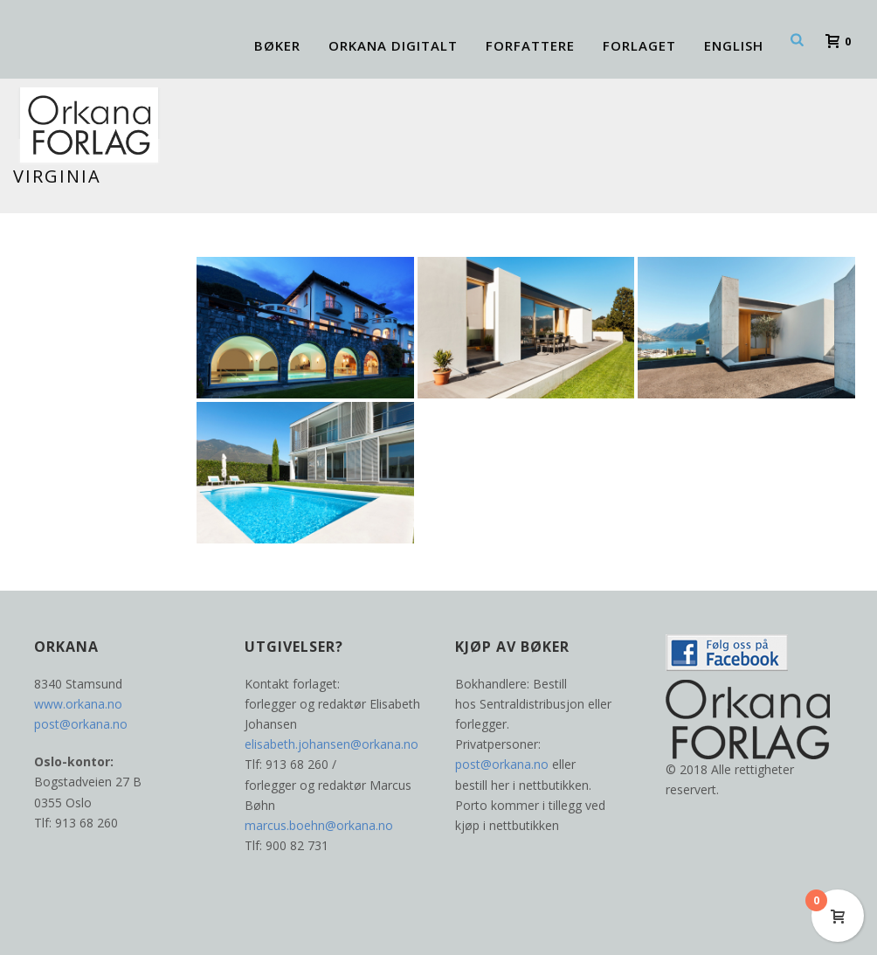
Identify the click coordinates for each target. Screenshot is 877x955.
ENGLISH (733, 45)
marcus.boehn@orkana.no (319, 825)
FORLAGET (639, 45)
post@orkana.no (81, 724)
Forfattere (530, 45)
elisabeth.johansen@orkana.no (331, 744)
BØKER (277, 45)
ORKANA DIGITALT (393, 45)
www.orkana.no (78, 703)
